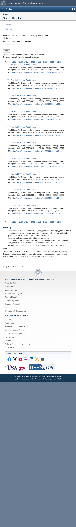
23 (39, 62)
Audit (25, 333)
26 (46, 62)
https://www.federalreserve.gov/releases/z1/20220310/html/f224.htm (37, 73)
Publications (9, 323)
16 (22, 62)
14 (18, 62)
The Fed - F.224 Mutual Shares (21, 64)
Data (6, 307)
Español (8, 340)
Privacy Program (25, 344)
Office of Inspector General (15, 330)
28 (51, 62)
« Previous (7, 62)
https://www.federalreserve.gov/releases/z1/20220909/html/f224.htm (37, 198)
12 (13, 62)
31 (58, 62)
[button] (3, 3)
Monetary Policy (11, 290)
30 (56, 62)
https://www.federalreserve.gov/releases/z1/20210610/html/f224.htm (37, 214)
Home (5, 14)
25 (44, 62)
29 (53, 62)
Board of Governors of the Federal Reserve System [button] (25, 3)
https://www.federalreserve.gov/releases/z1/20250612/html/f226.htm (37, 182)
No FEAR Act (10, 337)
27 (48, 62)
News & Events (10, 287)
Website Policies (11, 344)
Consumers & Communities (15, 311)
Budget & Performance (13, 333)
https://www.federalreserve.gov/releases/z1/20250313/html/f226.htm (37, 167)
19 (29, 62)
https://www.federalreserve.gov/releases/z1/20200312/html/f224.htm (37, 151)
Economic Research (12, 304)
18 (27, 62)
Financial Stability (11, 297)
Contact (8, 319)
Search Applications (28, 256)
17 (25, 62)
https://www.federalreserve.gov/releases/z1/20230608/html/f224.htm (37, 120)
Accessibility (9, 347)
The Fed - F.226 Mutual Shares (21, 80)
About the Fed (10, 283)
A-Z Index (8, 24)
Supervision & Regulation (14, 294)
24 (41, 62)
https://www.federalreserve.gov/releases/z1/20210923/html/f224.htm (37, 135)
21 (34, 62)
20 (32, 62)
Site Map (8, 29)
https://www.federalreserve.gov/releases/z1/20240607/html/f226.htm (37, 88)
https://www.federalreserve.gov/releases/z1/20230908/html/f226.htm (37, 104)
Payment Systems (12, 301)
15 (20, 62)
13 (15, 62)
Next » (61, 62)
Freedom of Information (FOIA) (16, 326)
